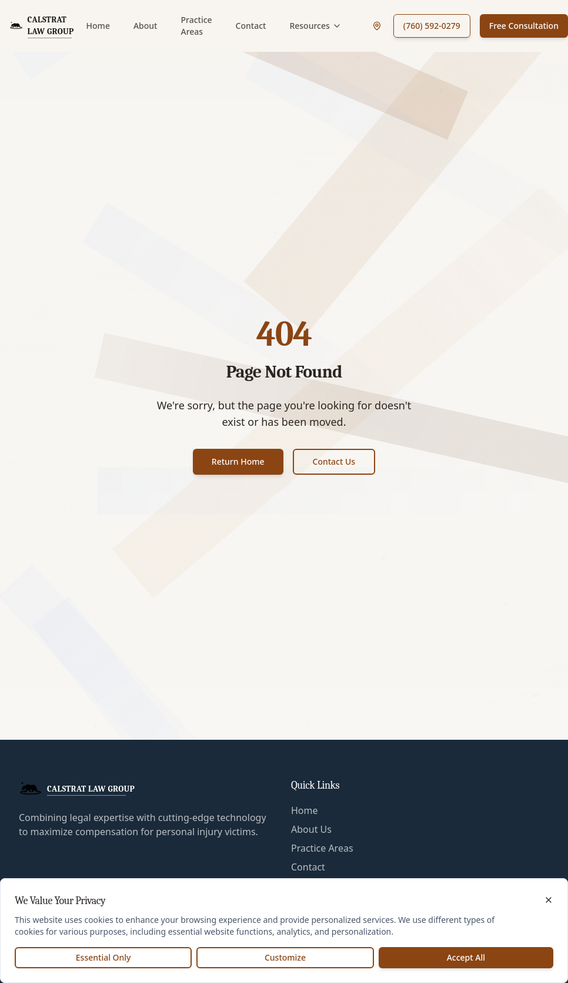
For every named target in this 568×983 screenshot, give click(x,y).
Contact (251, 25)
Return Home (238, 461)
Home (98, 25)
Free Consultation (524, 25)
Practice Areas (196, 25)
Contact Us (334, 461)
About (145, 25)
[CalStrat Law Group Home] (43, 26)
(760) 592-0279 (431, 25)
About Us (311, 829)
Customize (285, 957)
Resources (315, 25)
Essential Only (103, 957)
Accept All (466, 957)
